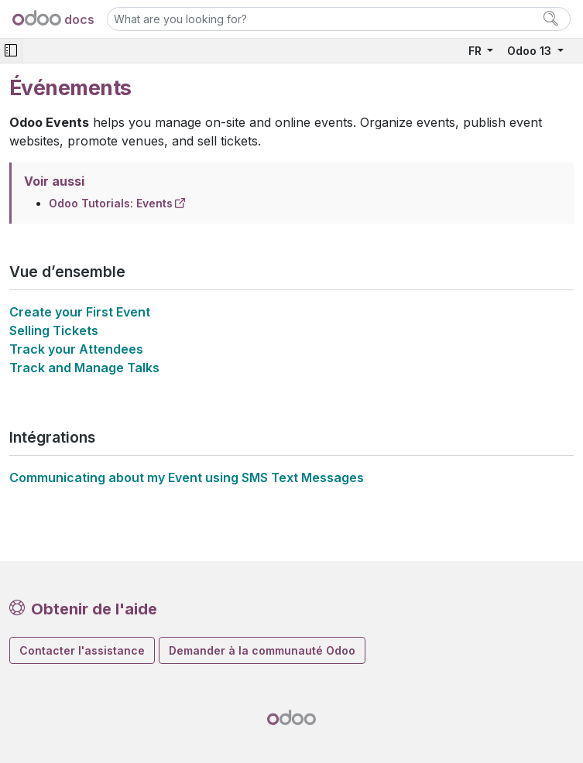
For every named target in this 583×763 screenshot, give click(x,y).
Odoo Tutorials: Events (111, 203)
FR (476, 50)
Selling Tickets (53, 330)
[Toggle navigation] (11, 51)
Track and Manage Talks (84, 367)
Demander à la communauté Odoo (262, 650)
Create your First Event (79, 312)
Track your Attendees (76, 349)
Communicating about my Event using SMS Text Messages (186, 477)
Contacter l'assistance (82, 650)
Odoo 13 (530, 50)
